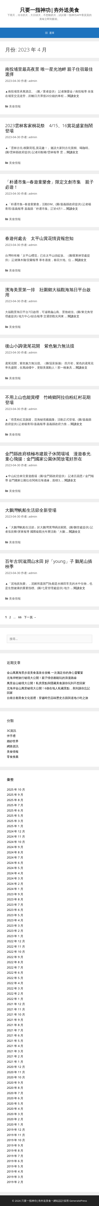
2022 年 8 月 (15, 962)
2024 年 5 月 (15, 868)
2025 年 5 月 (15, 815)
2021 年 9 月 (15, 1020)
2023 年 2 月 (15, 931)
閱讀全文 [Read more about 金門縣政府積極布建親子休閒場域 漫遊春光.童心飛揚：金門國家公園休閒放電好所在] (70, 480)
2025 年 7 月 (15, 805)
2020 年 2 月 (15, 1119)
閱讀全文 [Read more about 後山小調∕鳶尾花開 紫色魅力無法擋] (81, 367)
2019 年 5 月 (15, 1166)
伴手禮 (11, 736)
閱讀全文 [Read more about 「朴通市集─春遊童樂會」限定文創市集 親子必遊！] (72, 209)
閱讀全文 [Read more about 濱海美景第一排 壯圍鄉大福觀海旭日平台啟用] (73, 316)
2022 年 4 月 (15, 983)
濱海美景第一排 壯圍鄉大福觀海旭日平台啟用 (48, 292)
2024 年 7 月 (15, 857)
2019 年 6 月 (15, 1161)
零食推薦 (12, 757)
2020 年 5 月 (15, 1103)
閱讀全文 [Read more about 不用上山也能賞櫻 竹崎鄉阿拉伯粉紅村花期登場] (76, 424)
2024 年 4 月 (15, 873)
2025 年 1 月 (15, 826)
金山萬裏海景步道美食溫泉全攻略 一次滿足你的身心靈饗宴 (45, 673)
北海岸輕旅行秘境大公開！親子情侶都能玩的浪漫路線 (42, 678)
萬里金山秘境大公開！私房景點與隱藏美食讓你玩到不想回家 (46, 683)
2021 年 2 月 (15, 1056)
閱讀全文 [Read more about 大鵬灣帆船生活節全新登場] (75, 532)
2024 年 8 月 (15, 852)
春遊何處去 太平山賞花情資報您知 (39, 238)
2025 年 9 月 (15, 795)
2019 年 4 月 (15, 1171)
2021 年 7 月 (15, 1030)
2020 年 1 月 (15, 1124)
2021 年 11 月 (16, 1009)
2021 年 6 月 (15, 1035)
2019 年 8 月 (15, 1150)
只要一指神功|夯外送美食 (49, 9)
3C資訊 (11, 731)
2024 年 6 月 (15, 863)
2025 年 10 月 (16, 789)
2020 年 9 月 (15, 1083)
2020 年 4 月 (15, 1109)
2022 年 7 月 (15, 967)
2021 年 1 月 (15, 1062)
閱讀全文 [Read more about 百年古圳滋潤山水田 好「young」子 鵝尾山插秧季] (79, 588)
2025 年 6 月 (15, 810)
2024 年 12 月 (16, 831)
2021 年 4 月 (15, 1046)
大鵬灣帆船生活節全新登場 (30, 510)
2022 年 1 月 (15, 999)
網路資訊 (12, 746)
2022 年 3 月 (15, 988)
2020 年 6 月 (15, 1098)
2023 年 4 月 (15, 920)
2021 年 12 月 (16, 1004)
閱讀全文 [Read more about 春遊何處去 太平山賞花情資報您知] (81, 260)
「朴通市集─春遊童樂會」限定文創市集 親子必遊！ (49, 184)
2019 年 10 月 (16, 1140)
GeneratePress (78, 1200)
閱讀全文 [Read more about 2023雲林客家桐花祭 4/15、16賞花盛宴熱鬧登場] (72, 152)
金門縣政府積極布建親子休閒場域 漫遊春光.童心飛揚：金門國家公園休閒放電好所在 (48, 456)
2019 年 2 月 (15, 1182)
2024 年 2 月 (15, 884)
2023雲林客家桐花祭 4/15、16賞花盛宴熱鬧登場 (49, 128)
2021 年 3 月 (15, 1051)
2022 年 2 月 (15, 993)
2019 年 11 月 (16, 1135)
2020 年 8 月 (15, 1088)
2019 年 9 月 (15, 1145)
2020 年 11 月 (16, 1072)
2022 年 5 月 (15, 978)
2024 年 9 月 (15, 847)
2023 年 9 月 (15, 894)
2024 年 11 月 (16, 836)
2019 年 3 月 (15, 1177)
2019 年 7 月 (15, 1156)
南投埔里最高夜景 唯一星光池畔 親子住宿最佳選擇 (49, 71)
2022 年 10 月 (16, 952)
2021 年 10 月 (16, 1014)
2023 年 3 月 (15, 925)
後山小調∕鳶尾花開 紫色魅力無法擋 (39, 346)
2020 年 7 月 (15, 1093)
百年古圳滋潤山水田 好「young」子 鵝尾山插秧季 (48, 563)
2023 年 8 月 (15, 899)
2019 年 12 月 (16, 1130)
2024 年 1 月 (15, 889)
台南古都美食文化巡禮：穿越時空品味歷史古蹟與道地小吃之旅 (47, 698)
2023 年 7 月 (15, 905)
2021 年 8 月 (15, 1025)
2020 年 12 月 (16, 1067)
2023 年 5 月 (15, 915)
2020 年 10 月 (16, 1077)
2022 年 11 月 (16, 946)
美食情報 (15, 106)
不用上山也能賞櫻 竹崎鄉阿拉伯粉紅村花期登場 (48, 399)
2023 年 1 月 (15, 936)
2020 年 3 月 (15, 1114)
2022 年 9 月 (15, 957)
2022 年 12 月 (16, 941)
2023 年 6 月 (15, 910)
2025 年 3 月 (15, 821)
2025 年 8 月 (15, 800)
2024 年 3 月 (15, 878)
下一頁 (30, 617)
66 (19, 617)
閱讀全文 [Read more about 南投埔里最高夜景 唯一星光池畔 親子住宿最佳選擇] (73, 96)
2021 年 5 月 (15, 1041)
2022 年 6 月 (15, 973)
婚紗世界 (12, 741)
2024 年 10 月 (16, 842)
